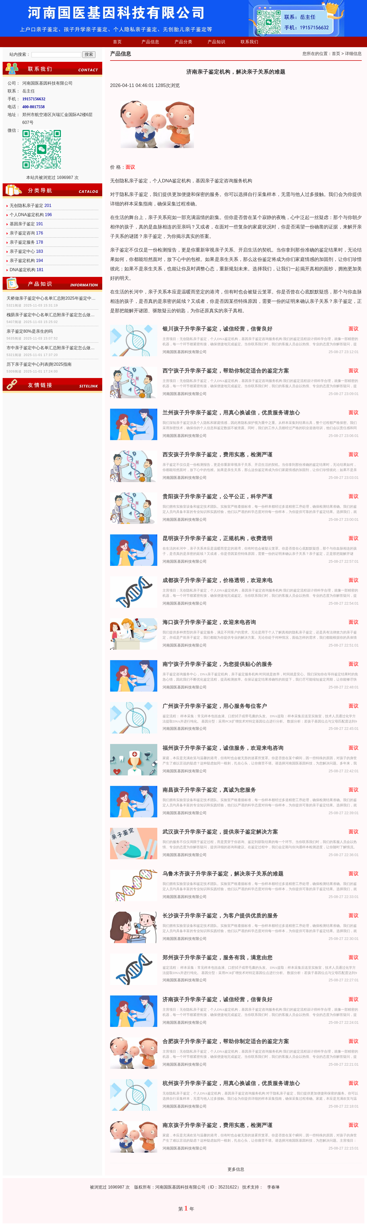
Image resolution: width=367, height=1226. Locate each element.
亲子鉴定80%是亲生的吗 (30, 331)
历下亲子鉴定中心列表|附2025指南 (39, 364)
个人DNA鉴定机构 (27, 214)
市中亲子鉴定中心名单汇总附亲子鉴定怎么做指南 (52, 348)
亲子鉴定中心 (22, 251)
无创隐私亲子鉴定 (26, 205)
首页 (117, 42)
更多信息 (236, 1169)
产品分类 (183, 42)
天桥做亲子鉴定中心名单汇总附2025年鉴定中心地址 (52, 298)
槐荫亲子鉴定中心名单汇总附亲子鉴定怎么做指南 (52, 315)
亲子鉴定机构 (22, 260)
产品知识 (216, 42)
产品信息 (150, 42)
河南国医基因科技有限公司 (185, 352)
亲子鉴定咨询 (22, 233)
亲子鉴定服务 (22, 242)
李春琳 (273, 1187)
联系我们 (249, 42)
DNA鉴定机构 (22, 269)
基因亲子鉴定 (22, 224)
